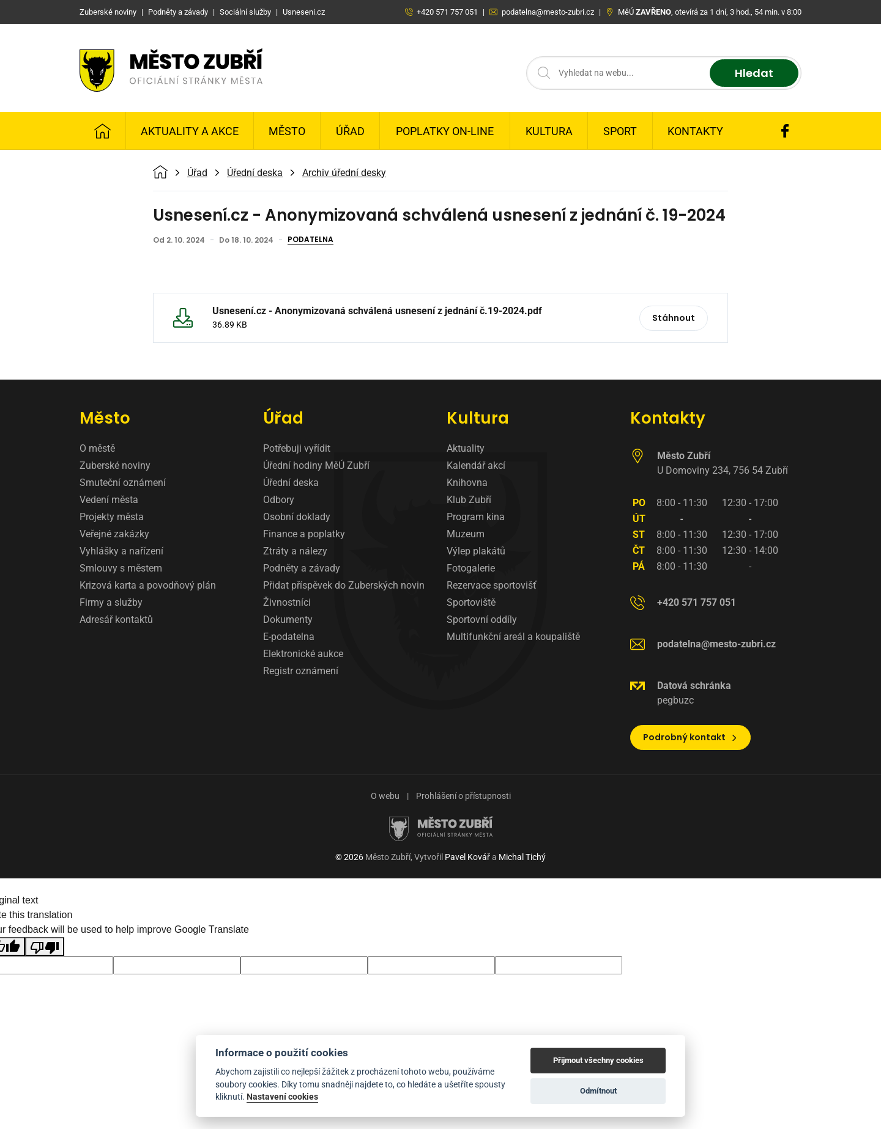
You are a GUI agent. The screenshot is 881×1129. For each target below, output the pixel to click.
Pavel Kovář (467, 857)
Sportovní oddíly (482, 619)
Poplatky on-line (445, 131)
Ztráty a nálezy (295, 551)
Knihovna (467, 482)
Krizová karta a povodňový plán (148, 585)
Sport (620, 131)
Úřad (350, 131)
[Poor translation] (44, 946)
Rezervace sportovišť (492, 585)
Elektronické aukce (303, 654)
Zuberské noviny (115, 465)
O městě (97, 448)
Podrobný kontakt (690, 737)
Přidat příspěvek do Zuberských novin (344, 585)
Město (287, 131)
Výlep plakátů (476, 551)
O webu (385, 796)
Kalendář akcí (476, 465)
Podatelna (310, 240)
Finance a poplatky (304, 534)
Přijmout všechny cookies (598, 1060)
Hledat (754, 73)
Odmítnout (598, 1090)
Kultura (549, 131)
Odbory (278, 500)
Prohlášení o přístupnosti (463, 796)
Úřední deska (255, 173)
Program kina (476, 517)
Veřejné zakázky (114, 534)
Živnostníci (287, 602)
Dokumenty (288, 619)
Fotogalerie (471, 568)
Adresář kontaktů (116, 619)
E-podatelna (288, 636)
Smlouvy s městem (121, 568)
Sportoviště (471, 602)
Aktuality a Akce (190, 131)
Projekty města (112, 517)
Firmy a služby (111, 602)
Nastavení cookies (282, 1096)
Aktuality (466, 448)
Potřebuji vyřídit (296, 448)
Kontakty (695, 131)
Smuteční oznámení (123, 482)
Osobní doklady (296, 517)
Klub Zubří (469, 500)
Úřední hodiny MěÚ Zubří (316, 465)
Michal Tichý (522, 857)
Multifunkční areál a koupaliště (513, 636)
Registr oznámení (300, 671)
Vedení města (109, 500)
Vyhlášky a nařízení (121, 551)
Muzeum (466, 534)
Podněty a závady (301, 568)
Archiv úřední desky (344, 173)
